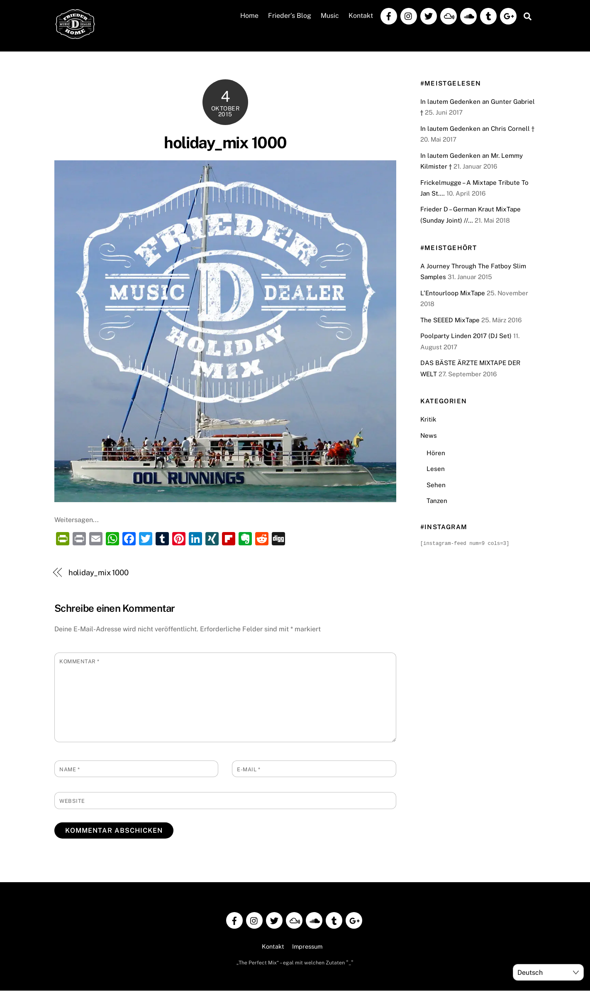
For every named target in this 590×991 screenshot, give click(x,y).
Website (72, 801)
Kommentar (79, 661)
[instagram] (408, 16)
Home (249, 16)
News (428, 435)
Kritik (428, 419)
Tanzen (437, 501)
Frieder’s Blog (289, 16)
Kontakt (361, 16)
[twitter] (428, 16)
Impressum (307, 946)
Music (330, 16)
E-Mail (248, 770)
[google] (508, 16)
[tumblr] (488, 16)
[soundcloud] (468, 16)
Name (69, 770)
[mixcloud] (448, 16)
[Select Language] (548, 972)
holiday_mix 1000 (225, 142)
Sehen (436, 484)
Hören (436, 452)
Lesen (436, 469)
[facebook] (388, 16)
